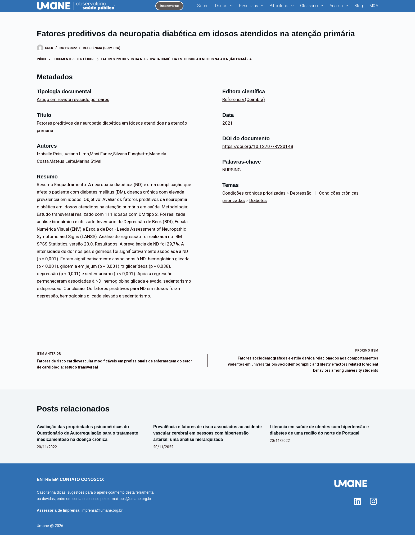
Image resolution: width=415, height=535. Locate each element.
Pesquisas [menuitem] (252, 6)
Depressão (301, 193)
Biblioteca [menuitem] (282, 6)
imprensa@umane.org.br (102, 510)
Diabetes (258, 200)
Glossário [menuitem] (312, 6)
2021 (227, 123)
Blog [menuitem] (358, 5)
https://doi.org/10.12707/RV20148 (257, 146)
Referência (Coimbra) (101, 48)
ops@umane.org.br (135, 499)
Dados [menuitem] (224, 6)
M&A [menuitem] (373, 5)
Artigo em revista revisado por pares (73, 99)
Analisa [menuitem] (340, 6)
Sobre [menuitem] (203, 5)
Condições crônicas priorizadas (254, 193)
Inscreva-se (169, 6)
